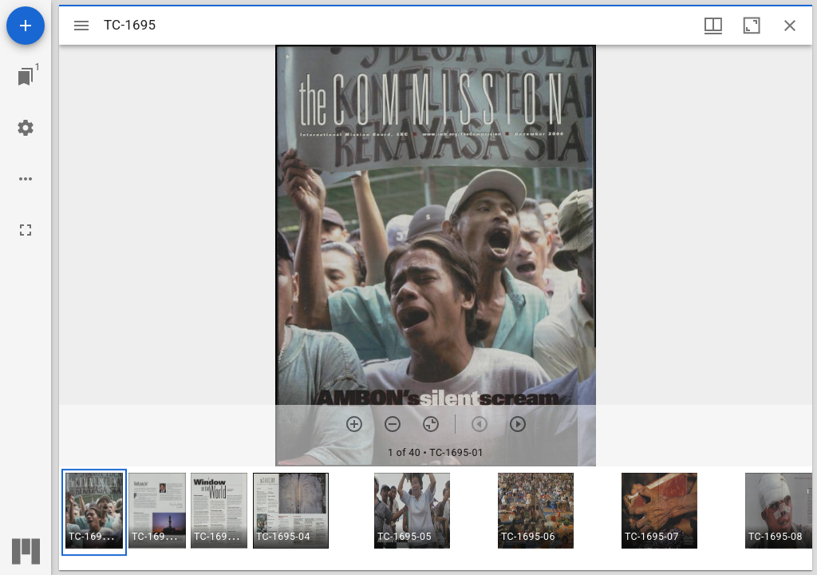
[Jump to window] (25, 77)
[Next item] (518, 424)
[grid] (435, 518)
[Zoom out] (392, 424)
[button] (94, 512)
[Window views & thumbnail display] (713, 25)
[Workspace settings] (25, 128)
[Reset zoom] (431, 424)
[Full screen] (25, 230)
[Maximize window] (751, 25)
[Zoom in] (354, 424)
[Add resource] (25, 25)
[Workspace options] (25, 179)
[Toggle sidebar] (81, 25)
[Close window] (790, 25)
